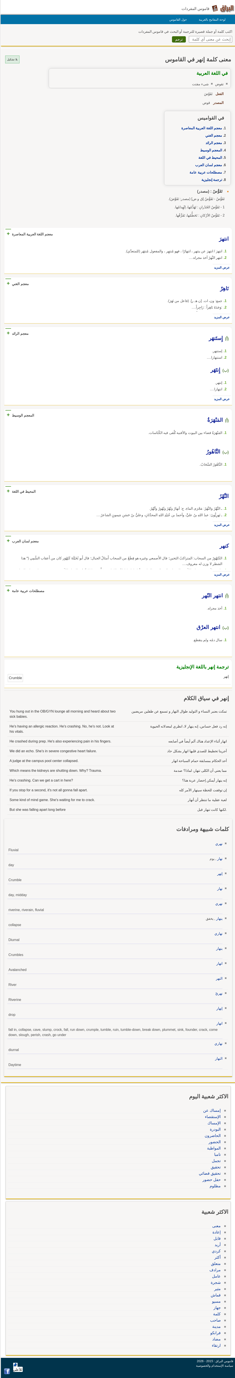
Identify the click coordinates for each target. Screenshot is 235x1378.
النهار (218, 1058)
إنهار (219, 1008)
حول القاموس (177, 19)
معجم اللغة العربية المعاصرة (201, 128)
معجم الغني (213, 135)
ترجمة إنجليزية (211, 180)
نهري (218, 844)
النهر (218, 978)
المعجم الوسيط (210, 150)
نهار (219, 859)
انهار (219, 963)
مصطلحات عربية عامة (205, 172)
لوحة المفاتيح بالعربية (211, 19)
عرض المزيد (221, 267)
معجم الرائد (213, 143)
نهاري (218, 933)
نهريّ (218, 993)
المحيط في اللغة (209, 157)
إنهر (219, 873)
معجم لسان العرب (207, 165)
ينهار (219, 918)
